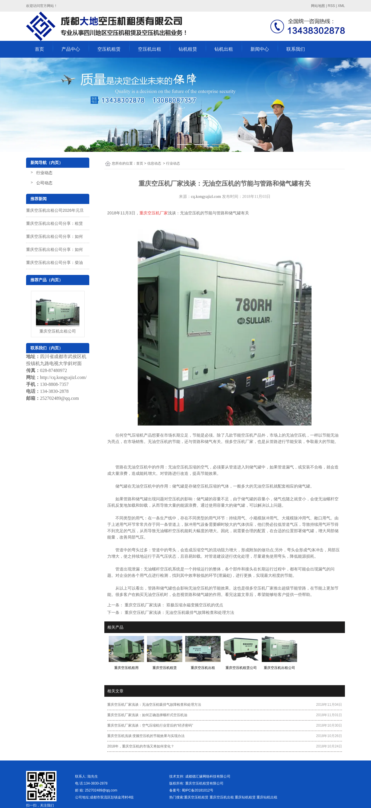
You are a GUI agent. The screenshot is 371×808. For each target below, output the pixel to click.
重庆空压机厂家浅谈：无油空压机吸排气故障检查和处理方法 (178, 612)
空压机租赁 (109, 49)
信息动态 (154, 163)
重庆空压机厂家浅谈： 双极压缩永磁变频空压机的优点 (173, 605)
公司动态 (44, 182)
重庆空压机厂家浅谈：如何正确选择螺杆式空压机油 (147, 715)
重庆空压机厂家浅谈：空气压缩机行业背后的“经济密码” (150, 725)
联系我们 (295, 49)
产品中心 (70, 49)
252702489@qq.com (59, 398)
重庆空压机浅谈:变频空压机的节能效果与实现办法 (146, 736)
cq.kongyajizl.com (206, 196)
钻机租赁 (188, 49)
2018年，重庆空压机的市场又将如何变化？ (140, 746)
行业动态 (44, 172)
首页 (39, 49)
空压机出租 (149, 49)
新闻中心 (259, 49)
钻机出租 (223, 49)
